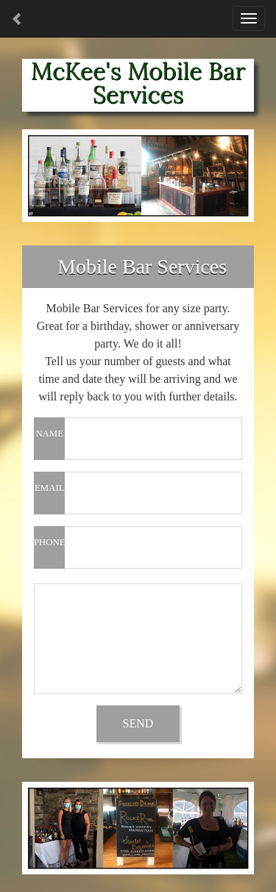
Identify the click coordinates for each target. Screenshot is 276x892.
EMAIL (50, 488)
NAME (49, 433)
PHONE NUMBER (49, 553)
